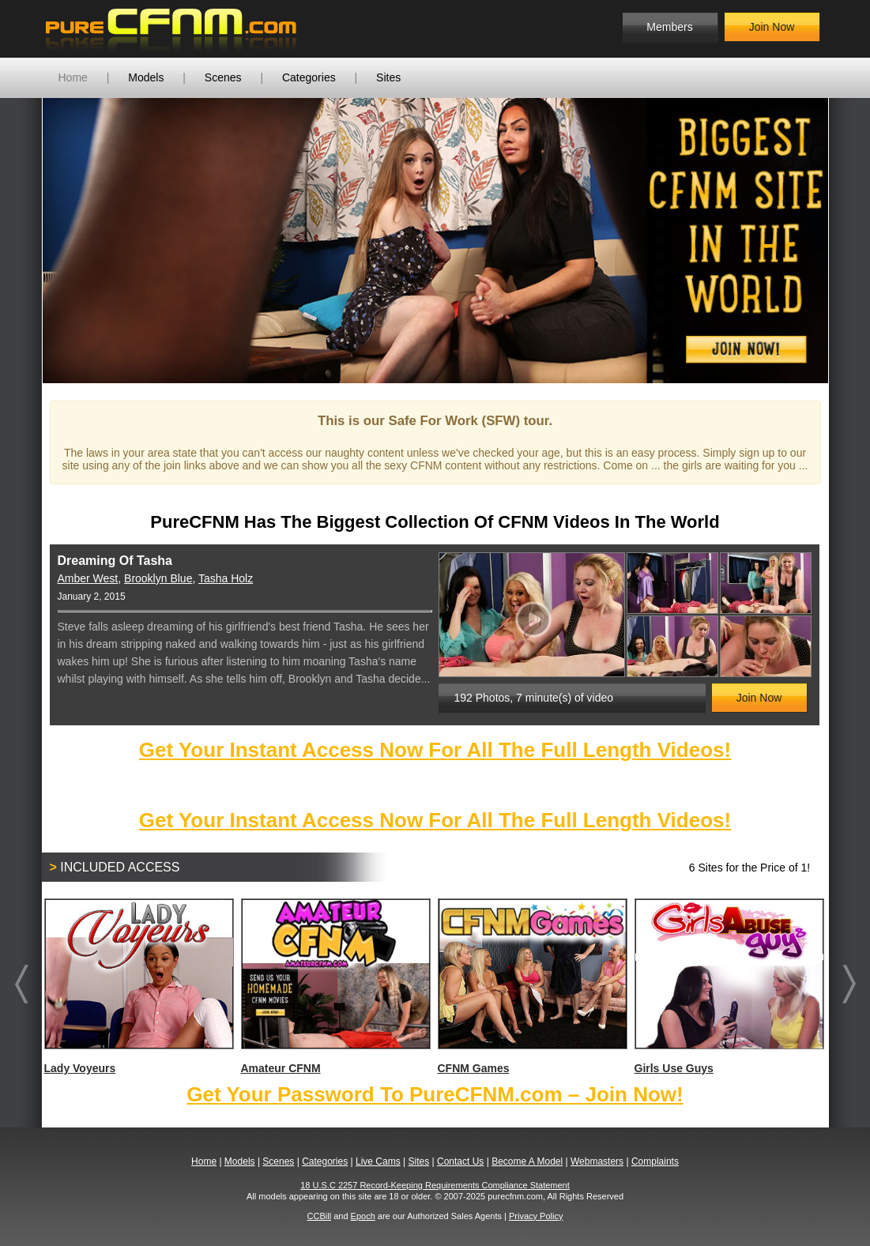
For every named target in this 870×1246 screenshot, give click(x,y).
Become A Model (527, 1161)
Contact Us (460, 1161)
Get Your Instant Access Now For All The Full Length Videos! (435, 750)
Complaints (655, 1161)
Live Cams (378, 1161)
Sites (388, 77)
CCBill (319, 1216)
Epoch (363, 1216)
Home (73, 77)
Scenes (223, 77)
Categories (309, 77)
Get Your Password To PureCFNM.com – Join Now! (434, 1094)
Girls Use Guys (729, 986)
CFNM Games (532, 986)
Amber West (88, 578)
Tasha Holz (225, 578)
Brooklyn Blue (158, 578)
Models (146, 77)
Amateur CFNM (335, 986)
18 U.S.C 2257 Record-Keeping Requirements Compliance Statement (435, 1185)
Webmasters (597, 1161)
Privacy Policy (536, 1216)
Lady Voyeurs (138, 986)
